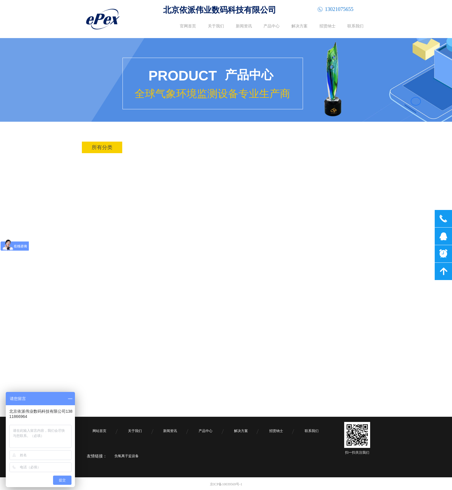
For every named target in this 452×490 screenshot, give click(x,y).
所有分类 (102, 147)
